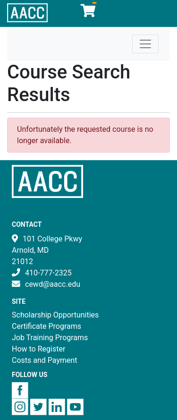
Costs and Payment (44, 360)
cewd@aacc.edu (52, 284)
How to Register (38, 348)
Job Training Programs (50, 337)
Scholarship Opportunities (55, 314)
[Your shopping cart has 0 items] (89, 13)
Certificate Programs (46, 326)
